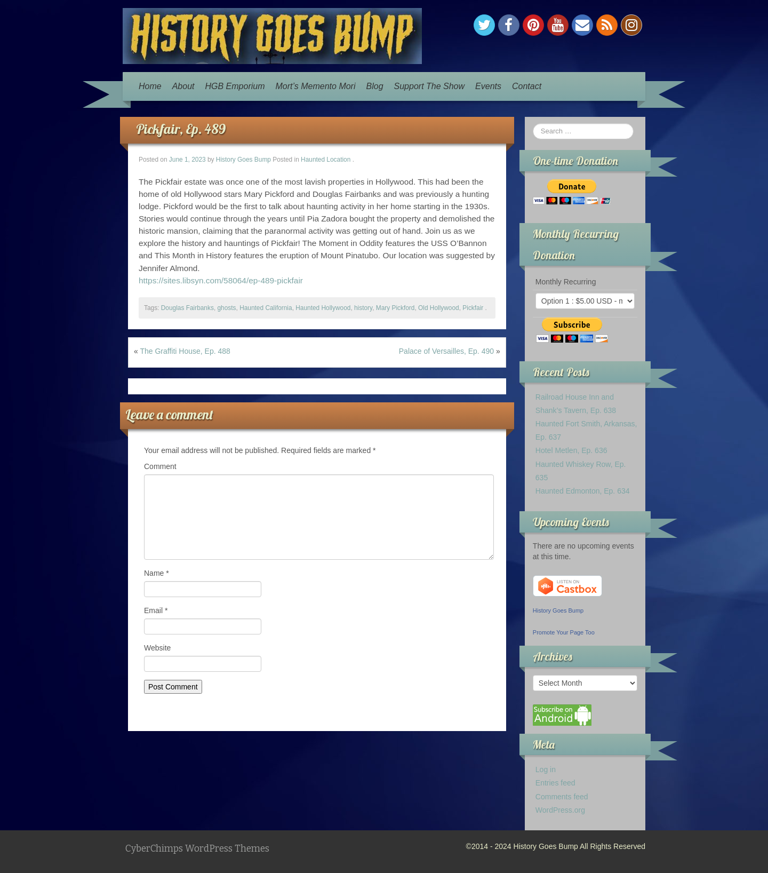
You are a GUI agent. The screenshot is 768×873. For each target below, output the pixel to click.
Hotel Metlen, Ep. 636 (571, 450)
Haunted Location (325, 159)
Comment (160, 466)
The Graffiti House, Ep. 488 (185, 351)
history (363, 308)
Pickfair (472, 308)
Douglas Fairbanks (187, 308)
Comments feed (561, 796)
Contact (526, 86)
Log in (545, 769)
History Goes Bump (243, 159)
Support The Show (429, 86)
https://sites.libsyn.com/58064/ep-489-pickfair (221, 280)
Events (488, 86)
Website (157, 648)
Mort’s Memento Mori (316, 86)
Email (155, 610)
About (183, 86)
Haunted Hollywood (322, 308)
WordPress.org (560, 810)
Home (150, 86)
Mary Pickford (395, 308)
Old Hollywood (438, 308)
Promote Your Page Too (564, 632)
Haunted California (265, 308)
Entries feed (555, 783)
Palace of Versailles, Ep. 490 (446, 351)
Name (156, 573)
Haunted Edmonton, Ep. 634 (582, 491)
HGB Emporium (235, 86)
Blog (374, 86)
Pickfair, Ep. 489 (181, 129)
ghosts (226, 308)
